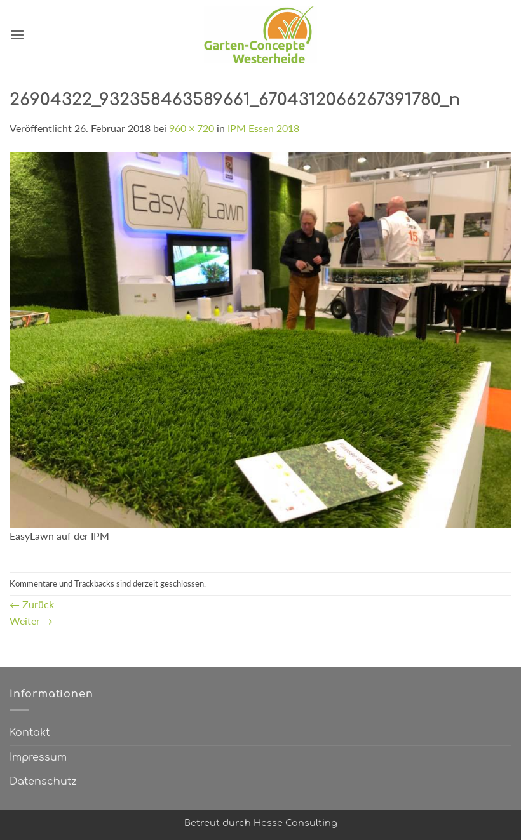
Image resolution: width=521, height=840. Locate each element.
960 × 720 (191, 128)
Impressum (38, 757)
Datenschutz (43, 781)
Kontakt (30, 732)
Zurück (32, 604)
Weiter (31, 621)
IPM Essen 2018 (263, 128)
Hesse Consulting (295, 823)
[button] (17, 34)
